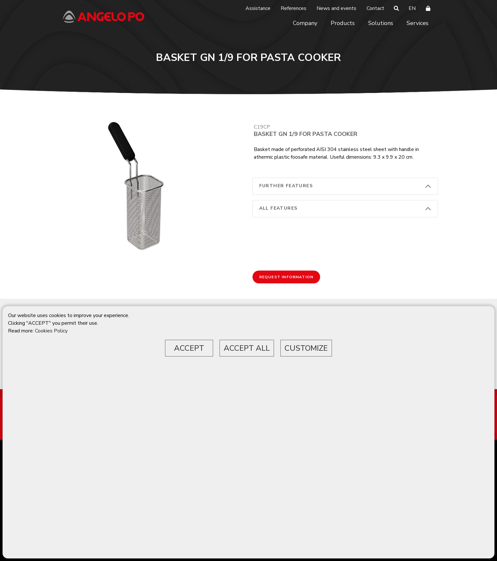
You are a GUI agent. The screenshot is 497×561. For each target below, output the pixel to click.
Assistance (257, 8)
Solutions (380, 23)
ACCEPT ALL (247, 348)
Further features (286, 186)
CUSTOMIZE (306, 348)
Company (305, 23)
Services (417, 23)
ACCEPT (189, 348)
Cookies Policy (51, 330)
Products (343, 23)
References (293, 8)
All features (278, 208)
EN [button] (412, 8)
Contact (375, 8)
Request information (286, 277)
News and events (336, 8)
